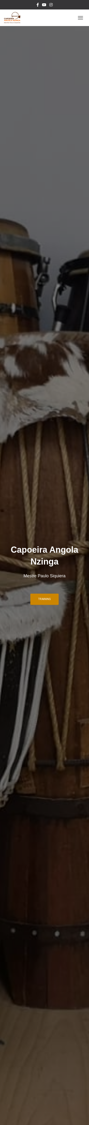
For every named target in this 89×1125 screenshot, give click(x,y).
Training (44, 599)
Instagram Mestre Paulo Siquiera (51, 5)
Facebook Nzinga (38, 5)
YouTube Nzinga (44, 5)
